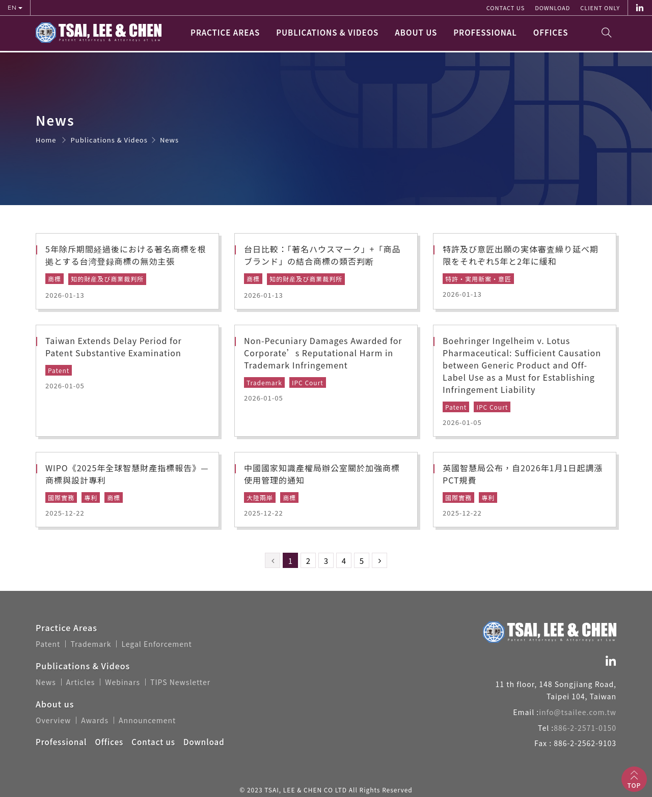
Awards (94, 719)
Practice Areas (225, 34)
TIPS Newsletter (180, 681)
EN (13, 7)
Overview (53, 719)
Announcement (147, 719)
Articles (80, 681)
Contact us (505, 8)
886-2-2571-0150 (585, 727)
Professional (485, 34)
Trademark (90, 644)
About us (416, 34)
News (46, 681)
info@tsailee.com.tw (577, 712)
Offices (550, 34)
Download (552, 8)
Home (46, 140)
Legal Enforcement (156, 644)
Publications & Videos (327, 34)
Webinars (122, 681)
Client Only (600, 8)
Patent (48, 644)
